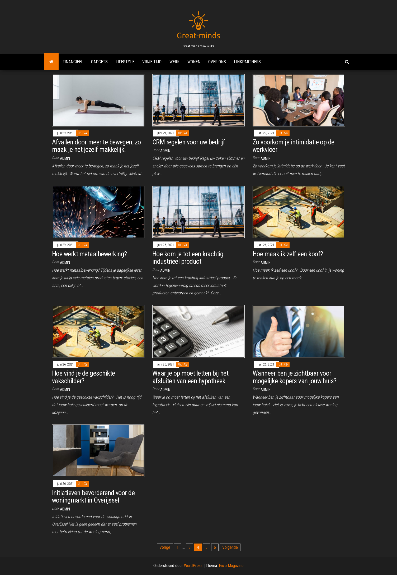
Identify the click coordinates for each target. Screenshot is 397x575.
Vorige (164, 547)
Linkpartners (247, 61)
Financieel (73, 61)
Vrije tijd (152, 61)
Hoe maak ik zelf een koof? (288, 254)
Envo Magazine (231, 565)
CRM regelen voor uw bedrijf (188, 142)
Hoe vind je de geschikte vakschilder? (83, 377)
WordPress (193, 565)
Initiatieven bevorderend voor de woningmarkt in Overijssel (93, 496)
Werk (174, 61)
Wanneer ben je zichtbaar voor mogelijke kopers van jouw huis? (295, 377)
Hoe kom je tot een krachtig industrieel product (188, 258)
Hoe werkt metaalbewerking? (89, 254)
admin (65, 158)
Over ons (217, 61)
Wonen (193, 61)
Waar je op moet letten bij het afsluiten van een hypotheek (190, 377)
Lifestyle (125, 61)
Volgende (230, 547)
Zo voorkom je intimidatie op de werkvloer (293, 146)
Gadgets (99, 61)
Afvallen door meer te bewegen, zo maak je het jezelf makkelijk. (96, 146)
